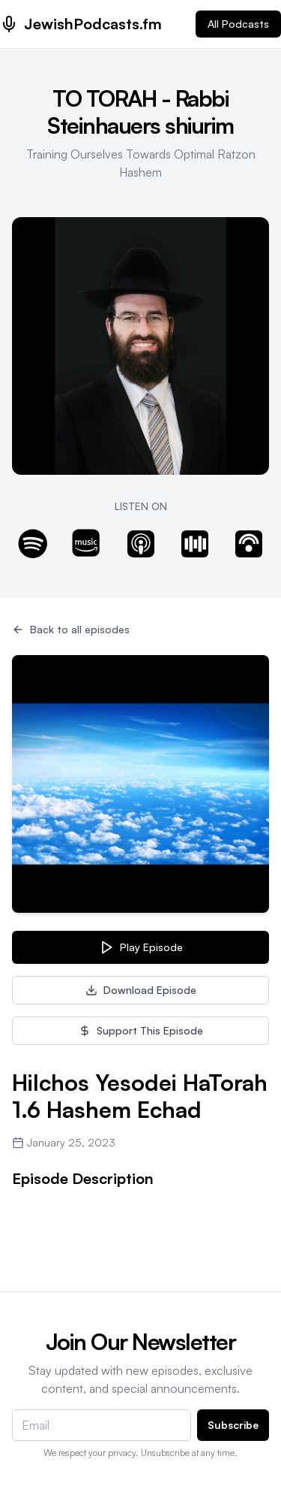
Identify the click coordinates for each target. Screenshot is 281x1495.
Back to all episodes (71, 629)
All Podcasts (238, 23)
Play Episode (141, 947)
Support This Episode (141, 1030)
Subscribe (233, 1424)
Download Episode (140, 989)
